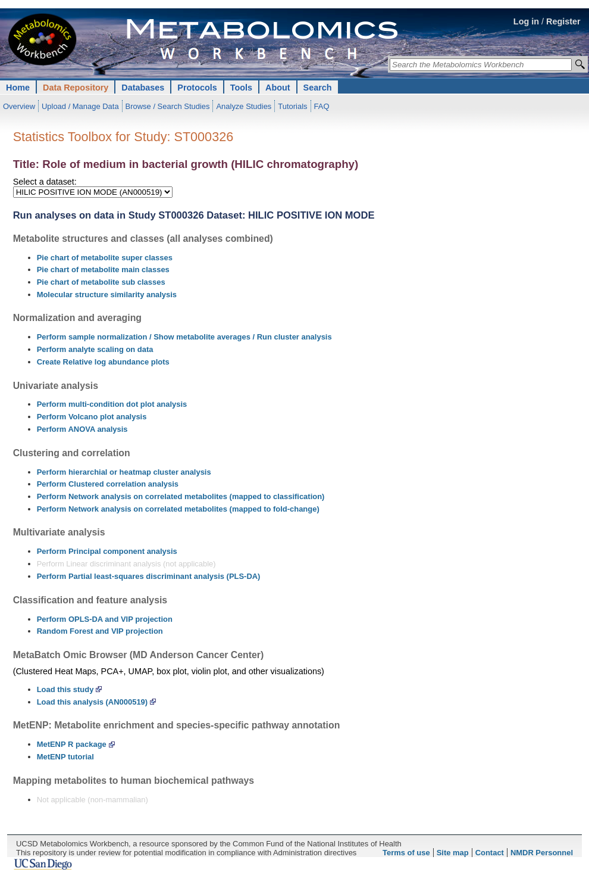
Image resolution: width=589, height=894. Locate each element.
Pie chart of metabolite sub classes (101, 282)
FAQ (322, 106)
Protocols (197, 87)
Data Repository (75, 87)
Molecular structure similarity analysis (107, 294)
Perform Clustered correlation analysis (107, 483)
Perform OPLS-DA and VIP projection (105, 619)
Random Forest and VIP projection (100, 631)
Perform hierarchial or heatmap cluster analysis (124, 472)
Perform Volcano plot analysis (92, 416)
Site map (453, 852)
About (277, 87)
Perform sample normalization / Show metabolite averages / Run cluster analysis (184, 336)
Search (317, 87)
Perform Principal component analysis (107, 551)
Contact (489, 852)
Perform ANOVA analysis (82, 429)
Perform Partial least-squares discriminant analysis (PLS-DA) (149, 576)
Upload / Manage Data (80, 106)
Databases (142, 87)
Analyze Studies (243, 106)
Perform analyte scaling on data (95, 349)
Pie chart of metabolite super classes (105, 257)
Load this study (65, 689)
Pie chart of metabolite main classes (103, 269)
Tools (241, 87)
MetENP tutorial (65, 756)
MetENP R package (71, 744)
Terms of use (406, 852)
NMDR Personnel (541, 852)
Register (563, 21)
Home (18, 87)
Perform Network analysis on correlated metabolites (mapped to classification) (181, 496)
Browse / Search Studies (168, 106)
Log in (526, 21)
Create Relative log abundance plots (103, 361)
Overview (19, 106)
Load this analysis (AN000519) (92, 701)
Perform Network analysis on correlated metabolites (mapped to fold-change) (178, 508)
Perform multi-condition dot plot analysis (112, 404)
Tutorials (292, 106)
